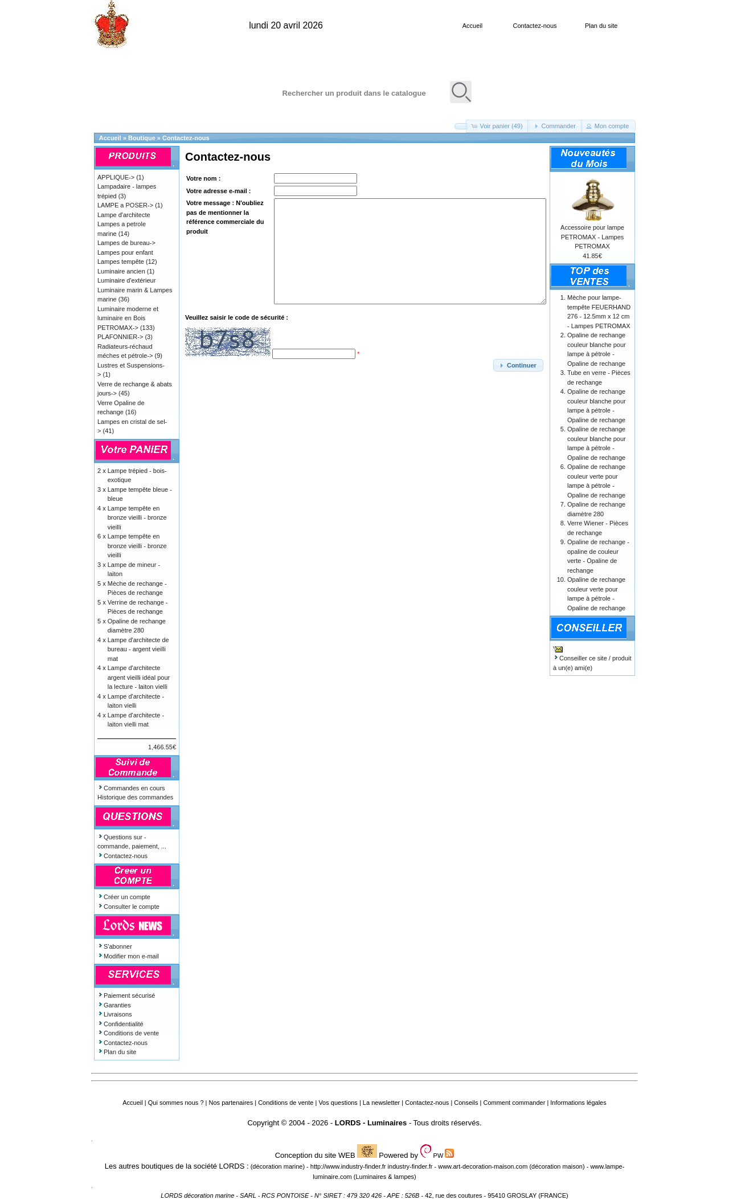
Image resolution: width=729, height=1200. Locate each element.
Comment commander (514, 1102)
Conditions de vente (128, 1033)
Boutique (141, 137)
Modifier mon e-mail (128, 956)
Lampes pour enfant (125, 252)
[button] (461, 126)
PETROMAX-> (117, 327)
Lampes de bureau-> (126, 242)
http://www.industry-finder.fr (348, 1166)
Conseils (466, 1102)
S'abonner (114, 946)
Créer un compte (123, 896)
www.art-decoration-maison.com (482, 1166)
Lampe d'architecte (123, 214)
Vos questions (338, 1102)
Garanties (114, 1005)
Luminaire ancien (121, 271)
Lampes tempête (120, 261)
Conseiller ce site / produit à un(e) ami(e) (592, 658)
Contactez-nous (534, 25)
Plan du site (601, 25)
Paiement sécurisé (126, 995)
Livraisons (114, 1014)
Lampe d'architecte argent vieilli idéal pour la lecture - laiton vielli (139, 677)
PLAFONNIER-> (120, 336)
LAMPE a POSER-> (125, 205)
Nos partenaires (231, 1102)
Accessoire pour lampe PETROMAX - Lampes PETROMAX (592, 237)
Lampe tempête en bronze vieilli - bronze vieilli (137, 517)
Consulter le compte (128, 906)
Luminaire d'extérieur (126, 280)
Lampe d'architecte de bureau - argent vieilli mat (138, 649)
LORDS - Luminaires (371, 1123)
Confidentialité (120, 1024)
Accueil (472, 25)
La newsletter (381, 1102)
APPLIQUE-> (115, 177)
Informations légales (578, 1102)
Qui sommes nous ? (176, 1102)
